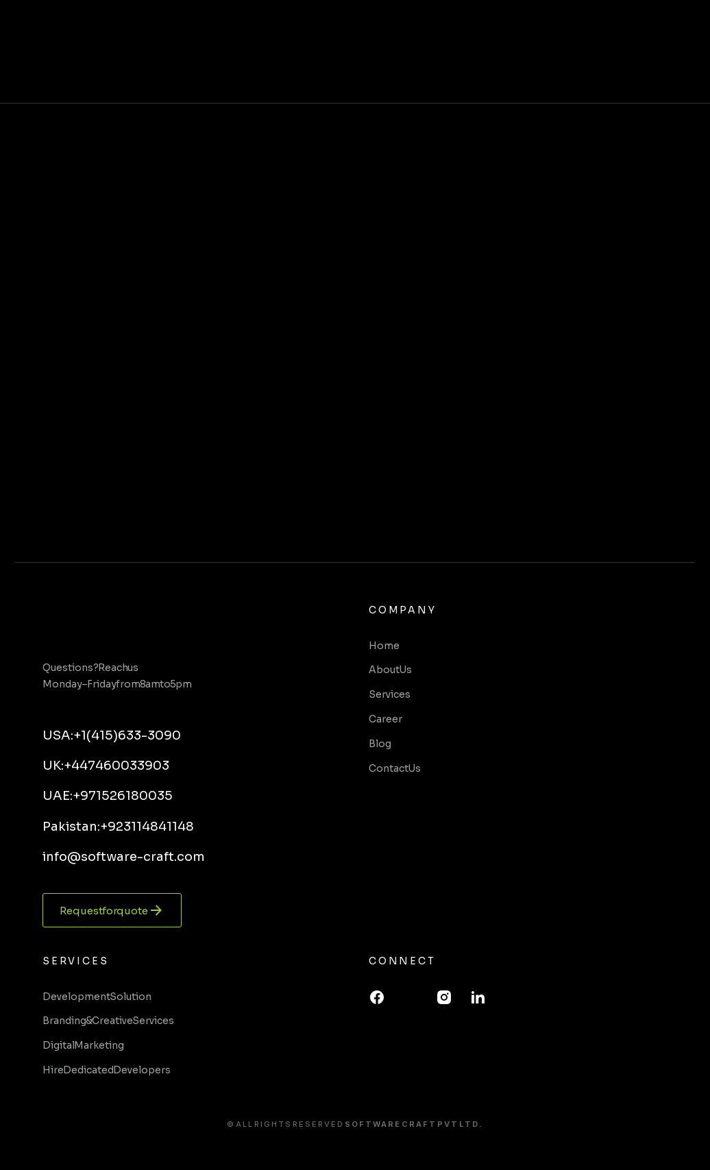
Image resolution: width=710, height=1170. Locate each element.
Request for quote (112, 910)
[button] (685, 51)
